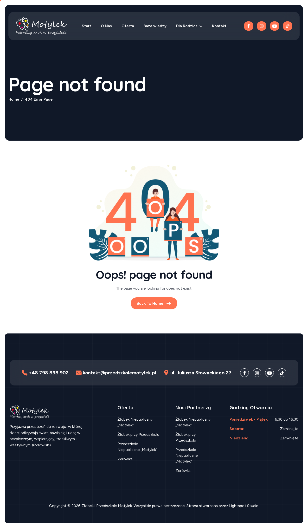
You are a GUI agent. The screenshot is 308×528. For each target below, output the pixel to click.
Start (86, 26)
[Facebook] (248, 26)
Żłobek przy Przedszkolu (138, 434)
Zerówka (125, 459)
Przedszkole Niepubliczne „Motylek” (137, 447)
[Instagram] (257, 372)
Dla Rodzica (189, 26)
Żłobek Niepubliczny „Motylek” (135, 422)
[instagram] (261, 26)
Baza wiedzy (155, 26)
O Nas (106, 26)
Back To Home (154, 303)
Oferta (128, 26)
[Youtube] (274, 26)
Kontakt (219, 26)
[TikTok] (287, 26)
